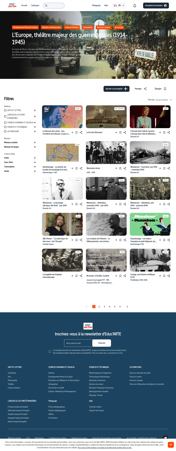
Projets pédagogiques (57, 410)
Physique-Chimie (95, 395)
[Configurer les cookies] (57, 438)
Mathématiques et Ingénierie (100, 372)
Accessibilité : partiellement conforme (141, 438)
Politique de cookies (79, 438)
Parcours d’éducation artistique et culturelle (147, 384)
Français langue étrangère (18, 406)
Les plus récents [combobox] (163, 99)
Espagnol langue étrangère (18, 417)
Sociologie (119, 27)
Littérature (12, 372)
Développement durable (98, 391)
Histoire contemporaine (51, 27)
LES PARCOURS (135, 367)
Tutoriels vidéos (95, 406)
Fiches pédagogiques (56, 406)
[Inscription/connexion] (156, 5)
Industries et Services (97, 380)
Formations (52, 417)
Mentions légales (14, 438)
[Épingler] (161, 88)
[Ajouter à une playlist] (117, 89)
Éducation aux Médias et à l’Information (63, 380)
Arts (9, 376)
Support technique (96, 410)
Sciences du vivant (96, 384)
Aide (91, 401)
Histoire (51, 372)
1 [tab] (93, 306)
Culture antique (14, 387)
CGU (28, 438)
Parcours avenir (136, 376)
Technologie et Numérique (99, 376)
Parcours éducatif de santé (140, 372)
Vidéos (51, 414)
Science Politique (71, 27)
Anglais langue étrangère (18, 414)
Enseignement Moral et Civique (25, 27)
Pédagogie (52, 401)
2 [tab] (99, 306)
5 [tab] (114, 306)
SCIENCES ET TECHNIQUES (99, 367)
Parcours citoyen (103, 27)
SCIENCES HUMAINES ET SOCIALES (61, 367)
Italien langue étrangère (17, 421)
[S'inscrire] (101, 343)
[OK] (171, 445)
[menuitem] (12, 5)
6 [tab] (120, 306)
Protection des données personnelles (107, 438)
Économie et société (56, 387)
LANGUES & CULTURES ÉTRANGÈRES (22, 401)
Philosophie (12, 380)
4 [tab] (109, 306)
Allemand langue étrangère (19, 410)
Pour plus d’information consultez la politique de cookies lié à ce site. (105, 447)
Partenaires (39, 438)
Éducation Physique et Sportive (101, 387)
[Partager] (141, 88)
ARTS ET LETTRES (15, 367)
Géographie (87, 27)
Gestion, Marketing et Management (62, 391)
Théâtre (11, 384)
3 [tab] (104, 306)
